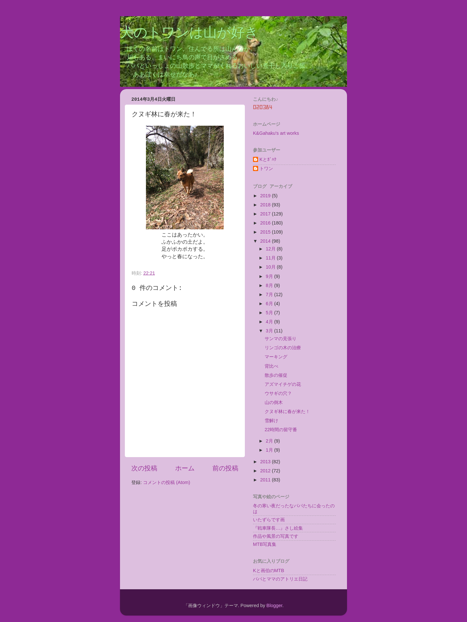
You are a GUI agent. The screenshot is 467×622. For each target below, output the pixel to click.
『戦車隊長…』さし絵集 (278, 528)
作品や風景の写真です (275, 536)
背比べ (271, 366)
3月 (270, 330)
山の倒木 (274, 402)
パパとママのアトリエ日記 (280, 579)
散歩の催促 (276, 375)
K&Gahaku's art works (276, 133)
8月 (270, 285)
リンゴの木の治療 (283, 347)
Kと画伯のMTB (268, 570)
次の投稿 (144, 468)
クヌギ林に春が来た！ (287, 411)
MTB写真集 (264, 544)
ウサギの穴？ (278, 393)
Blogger (274, 605)
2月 (270, 440)
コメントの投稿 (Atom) (166, 482)
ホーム (185, 468)
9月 (270, 276)
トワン (266, 168)
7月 (270, 294)
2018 (266, 204)
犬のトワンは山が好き (189, 33)
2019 (266, 195)
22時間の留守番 (281, 429)
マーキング (276, 356)
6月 (270, 303)
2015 (266, 232)
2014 (266, 241)
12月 (271, 248)
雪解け (271, 420)
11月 (271, 257)
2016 (266, 222)
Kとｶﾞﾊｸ (267, 159)
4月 (270, 321)
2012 (266, 470)
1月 (270, 450)
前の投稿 (225, 468)
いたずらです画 (269, 519)
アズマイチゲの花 (283, 384)
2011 (266, 479)
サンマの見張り (280, 338)
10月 (271, 267)
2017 (266, 213)
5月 (270, 312)
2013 (266, 461)
